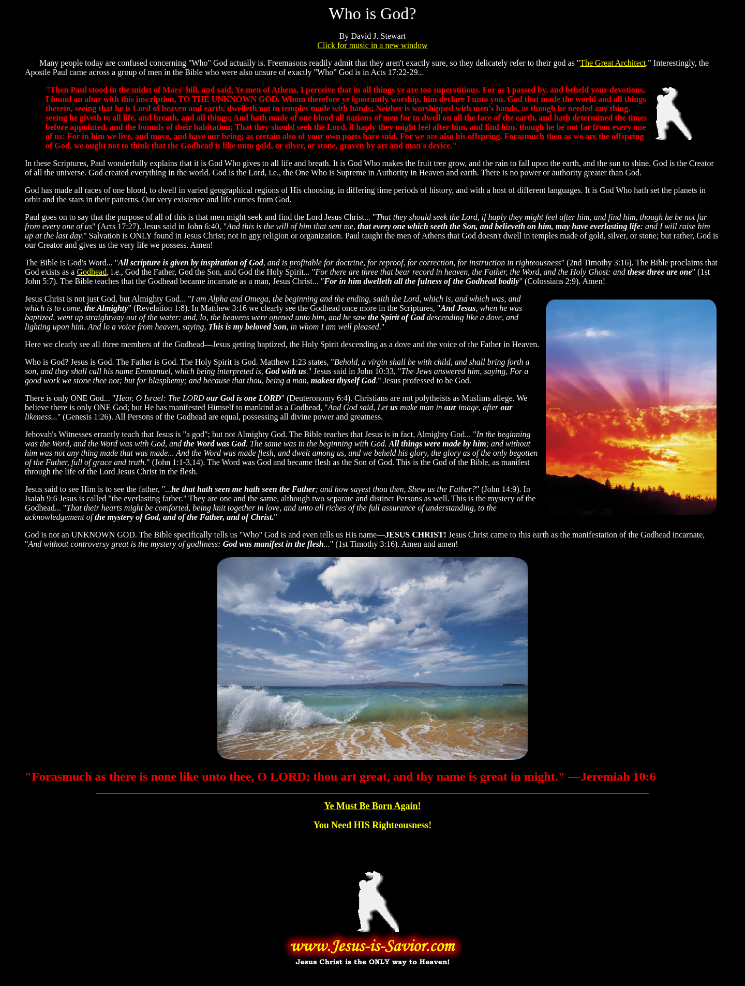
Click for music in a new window (372, 45)
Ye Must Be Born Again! (372, 806)
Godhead (92, 271)
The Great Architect (613, 62)
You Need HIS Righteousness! (373, 825)
